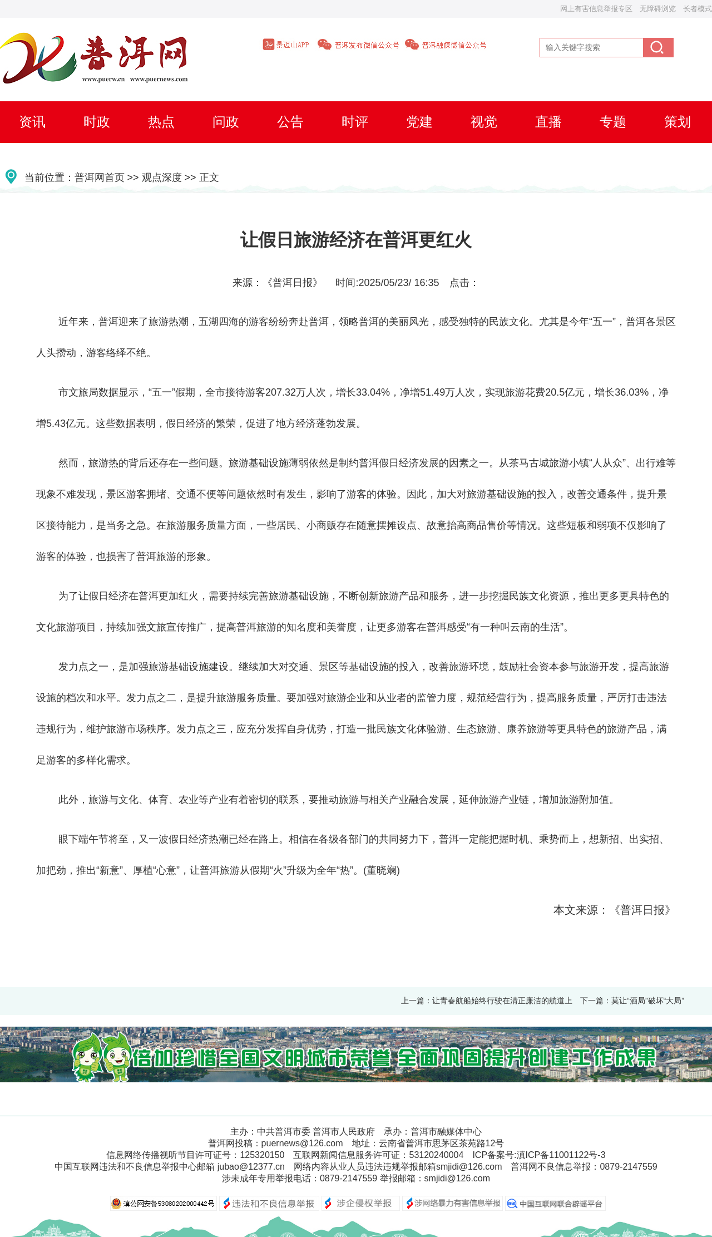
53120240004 (436, 1155)
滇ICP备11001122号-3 (561, 1155)
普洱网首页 (100, 177)
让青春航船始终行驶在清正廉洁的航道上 (502, 1000)
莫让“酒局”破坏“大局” (647, 1000)
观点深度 (162, 177)
